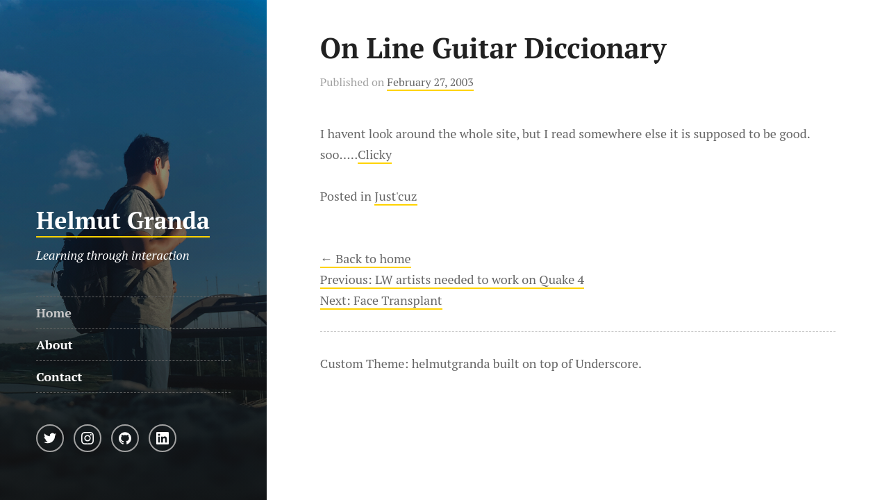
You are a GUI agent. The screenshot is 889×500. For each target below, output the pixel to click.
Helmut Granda (123, 220)
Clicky (375, 154)
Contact (59, 376)
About (54, 344)
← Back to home (365, 258)
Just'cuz (395, 196)
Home (54, 312)
